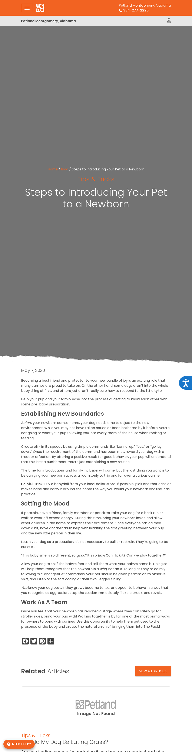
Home (53, 169)
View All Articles (153, 671)
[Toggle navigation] (27, 8)
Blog (64, 169)
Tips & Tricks (96, 179)
